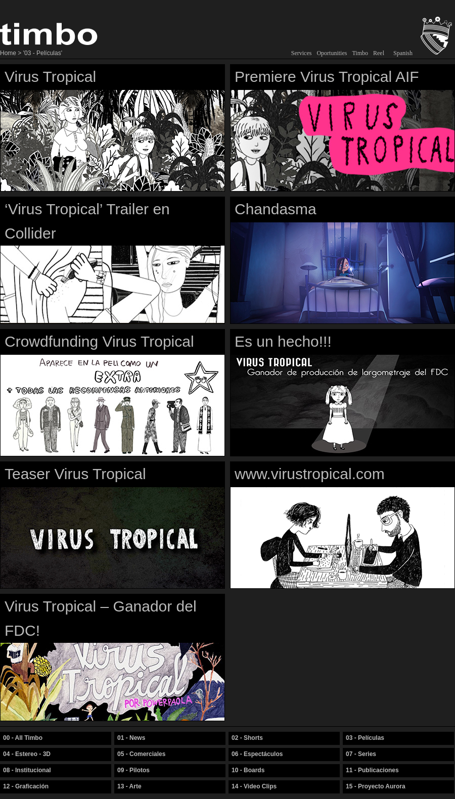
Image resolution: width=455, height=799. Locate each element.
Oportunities (331, 53)
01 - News (131, 737)
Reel (378, 53)
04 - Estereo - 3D (27, 754)
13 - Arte (129, 786)
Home (8, 53)
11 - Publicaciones (372, 770)
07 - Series (361, 754)
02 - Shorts (247, 737)
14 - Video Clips (254, 786)
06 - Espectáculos (257, 754)
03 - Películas (365, 737)
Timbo (360, 53)
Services (301, 53)
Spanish (403, 53)
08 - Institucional (27, 770)
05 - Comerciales (141, 754)
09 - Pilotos (133, 770)
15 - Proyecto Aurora (375, 786)
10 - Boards (248, 770)
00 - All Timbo (22, 737)
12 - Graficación (26, 786)
